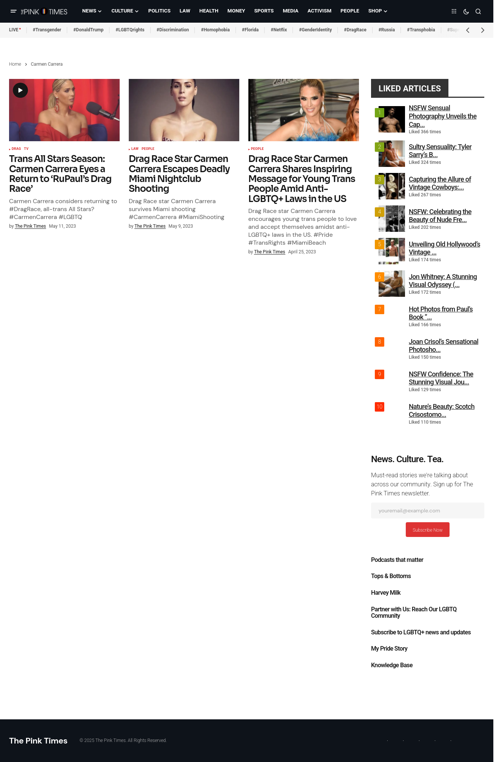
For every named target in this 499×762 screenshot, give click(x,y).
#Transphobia (421, 29)
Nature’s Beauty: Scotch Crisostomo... (441, 411)
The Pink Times (38, 740)
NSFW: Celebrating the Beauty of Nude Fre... (440, 216)
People (148, 149)
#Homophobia (215, 29)
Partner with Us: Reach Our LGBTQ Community (414, 613)
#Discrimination (173, 29)
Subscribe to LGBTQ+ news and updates (421, 632)
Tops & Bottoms (391, 576)
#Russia (387, 29)
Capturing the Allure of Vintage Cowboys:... (440, 183)
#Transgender (47, 29)
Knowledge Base (392, 665)
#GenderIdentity (315, 29)
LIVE (13, 29)
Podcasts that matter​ (397, 560)
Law (135, 149)
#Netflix (279, 29)
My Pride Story (389, 648)
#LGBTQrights (130, 29)
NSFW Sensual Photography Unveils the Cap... (442, 116)
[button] (13, 11)
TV (26, 149)
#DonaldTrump (88, 29)
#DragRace (355, 29)
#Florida (250, 29)
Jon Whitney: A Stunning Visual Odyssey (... (443, 281)
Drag (16, 149)
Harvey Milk (385, 592)
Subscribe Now (427, 530)
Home (15, 64)
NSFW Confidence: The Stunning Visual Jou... (441, 378)
